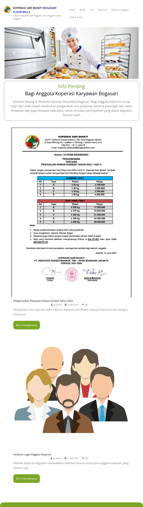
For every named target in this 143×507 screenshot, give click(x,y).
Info (92, 9)
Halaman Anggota (120, 9)
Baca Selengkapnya (26, 325)
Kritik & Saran (75, 17)
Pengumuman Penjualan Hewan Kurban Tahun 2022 (43, 300)
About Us (102, 9)
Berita (82, 9)
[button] (14, 53)
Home (72, 9)
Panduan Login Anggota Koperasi (32, 454)
